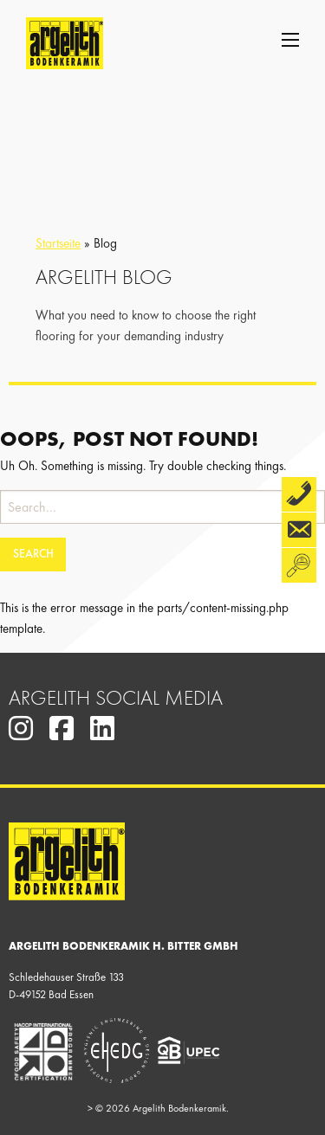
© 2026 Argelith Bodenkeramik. (158, 1108)
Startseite (58, 243)
